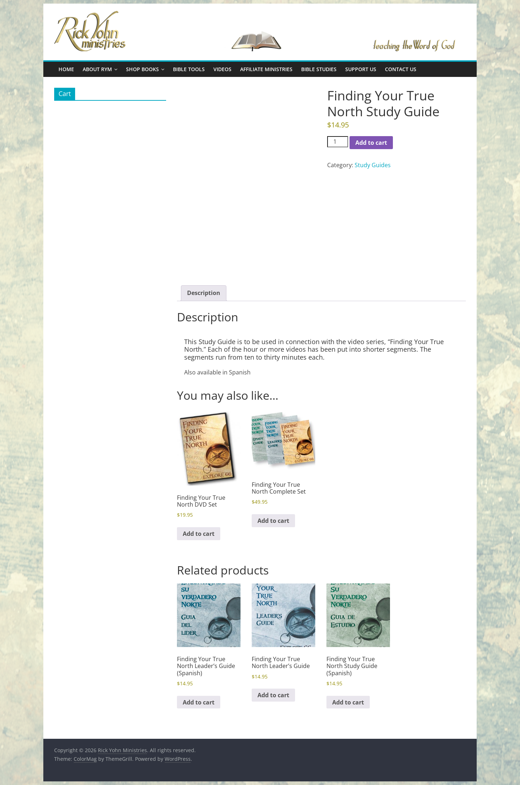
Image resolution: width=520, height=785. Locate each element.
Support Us (360, 69)
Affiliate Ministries (266, 69)
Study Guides (373, 165)
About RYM (97, 69)
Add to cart (371, 143)
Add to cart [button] (198, 534)
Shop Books (142, 69)
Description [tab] (203, 293)
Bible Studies (319, 69)
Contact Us (400, 69)
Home (66, 69)
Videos (222, 69)
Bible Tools (189, 69)
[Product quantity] (337, 142)
